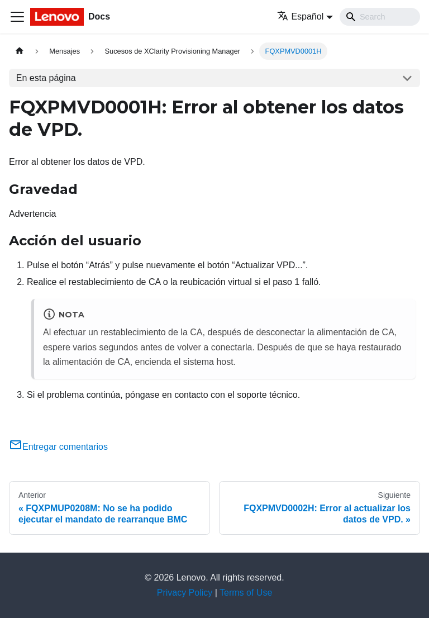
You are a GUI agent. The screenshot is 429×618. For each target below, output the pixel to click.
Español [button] (300, 16)
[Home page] (19, 51)
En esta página (46, 78)
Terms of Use (246, 592)
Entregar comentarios (58, 446)
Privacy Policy (185, 592)
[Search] (380, 17)
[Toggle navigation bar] (17, 16)
